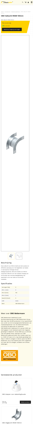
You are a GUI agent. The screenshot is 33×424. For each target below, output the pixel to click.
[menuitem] (25, 2)
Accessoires (7, 11)
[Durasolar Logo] (7, 2)
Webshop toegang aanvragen (12, 29)
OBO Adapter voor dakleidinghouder (14, 394)
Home (2, 11)
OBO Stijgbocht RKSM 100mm (12, 423)
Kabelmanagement (15, 11)
